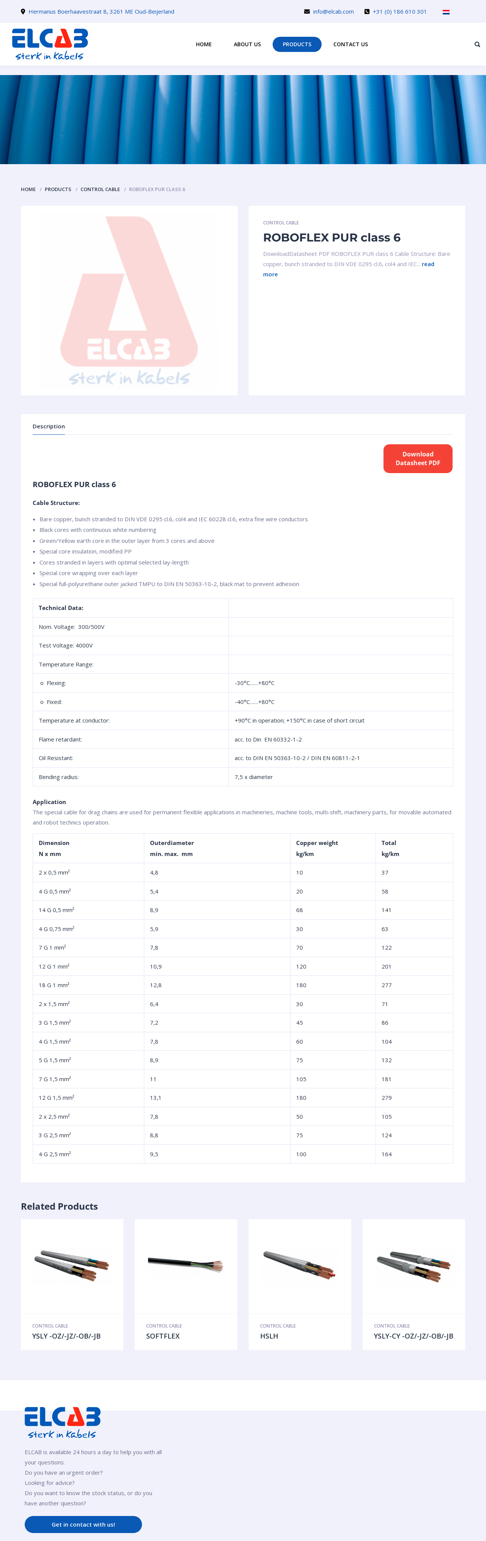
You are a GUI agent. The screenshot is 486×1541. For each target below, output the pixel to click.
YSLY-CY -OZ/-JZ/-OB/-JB (413, 1335)
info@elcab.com (333, 11)
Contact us (350, 44)
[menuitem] (446, 12)
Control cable (100, 189)
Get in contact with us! (83, 1524)
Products (297, 44)
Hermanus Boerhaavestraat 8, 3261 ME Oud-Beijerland (101, 11)
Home (204, 44)
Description (49, 426)
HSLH (269, 1335)
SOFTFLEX (163, 1335)
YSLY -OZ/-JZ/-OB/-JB (66, 1335)
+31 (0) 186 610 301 (400, 11)
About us (247, 44)
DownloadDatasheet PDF (418, 458)
